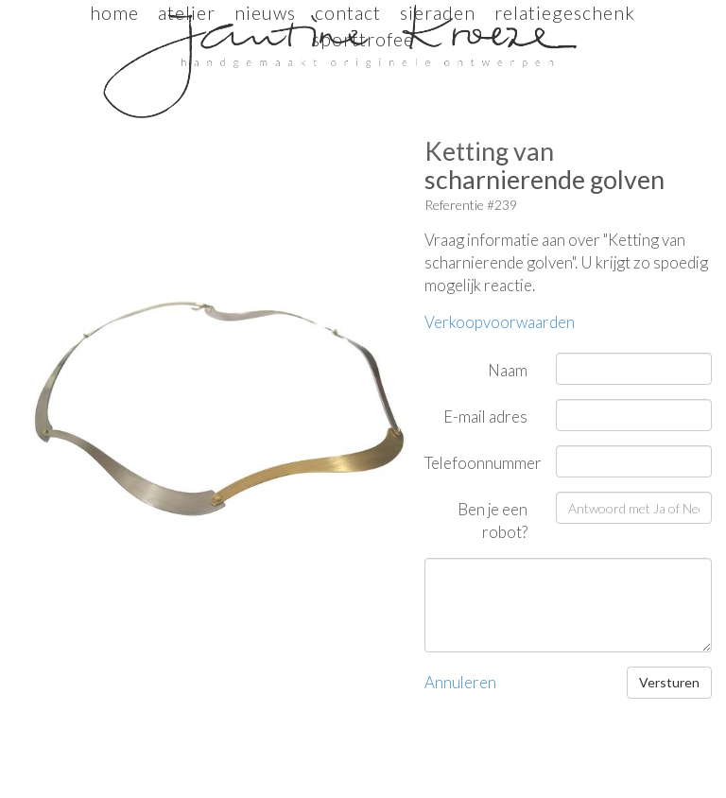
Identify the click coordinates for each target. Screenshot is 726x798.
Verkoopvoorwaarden (499, 322)
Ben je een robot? (492, 520)
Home (114, 13)
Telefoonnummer (483, 463)
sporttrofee (363, 39)
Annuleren (460, 682)
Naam (507, 370)
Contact (348, 13)
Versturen (669, 682)
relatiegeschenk (564, 13)
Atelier (187, 13)
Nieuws (265, 13)
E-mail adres (485, 416)
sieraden (437, 13)
